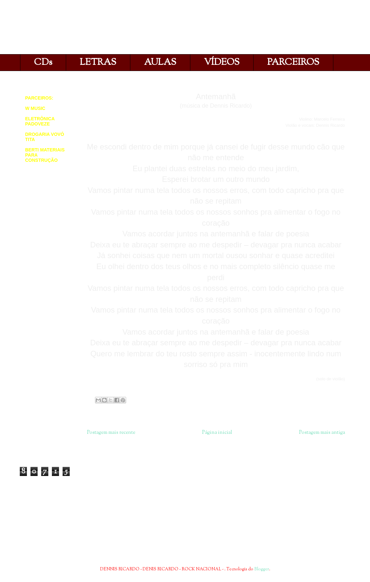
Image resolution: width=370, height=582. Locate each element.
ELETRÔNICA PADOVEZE (39, 121)
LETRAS (98, 62)
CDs (43, 62)
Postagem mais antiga (322, 432)
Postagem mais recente (111, 432)
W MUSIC (35, 108)
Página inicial (217, 432)
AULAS (160, 62)
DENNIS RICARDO (93, 28)
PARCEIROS (293, 62)
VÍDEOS (222, 62)
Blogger (261, 569)
